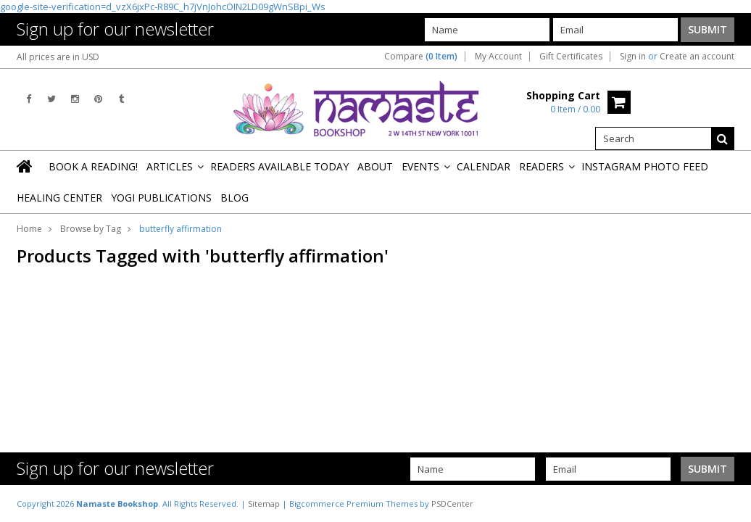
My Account (498, 56)
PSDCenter (452, 503)
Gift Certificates (570, 56)
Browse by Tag (90, 229)
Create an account (697, 56)
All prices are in (58, 57)
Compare (420, 56)
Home (29, 229)
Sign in (633, 56)
